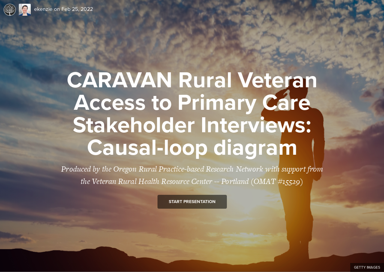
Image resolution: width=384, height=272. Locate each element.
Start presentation (192, 201)
